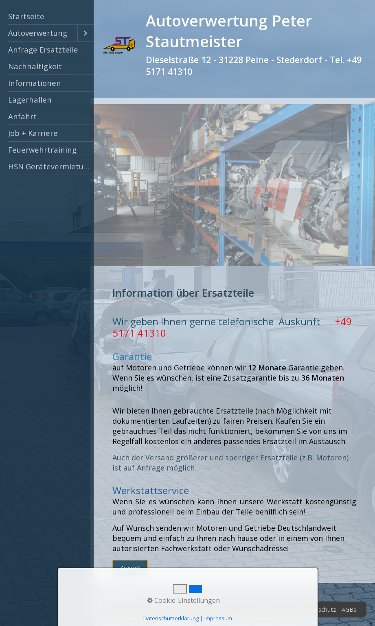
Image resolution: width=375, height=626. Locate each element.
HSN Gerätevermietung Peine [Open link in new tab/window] (51, 166)
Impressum (281, 609)
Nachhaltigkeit (35, 66)
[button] (130, 568)
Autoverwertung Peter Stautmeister (229, 31)
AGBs (349, 609)
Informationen (34, 83)
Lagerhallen (30, 99)
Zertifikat (248, 609)
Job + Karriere (33, 133)
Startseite (26, 16)
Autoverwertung (37, 33)
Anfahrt (22, 116)
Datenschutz (319, 609)
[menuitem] (47, 16)
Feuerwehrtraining (42, 149)
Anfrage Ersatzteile (43, 49)
